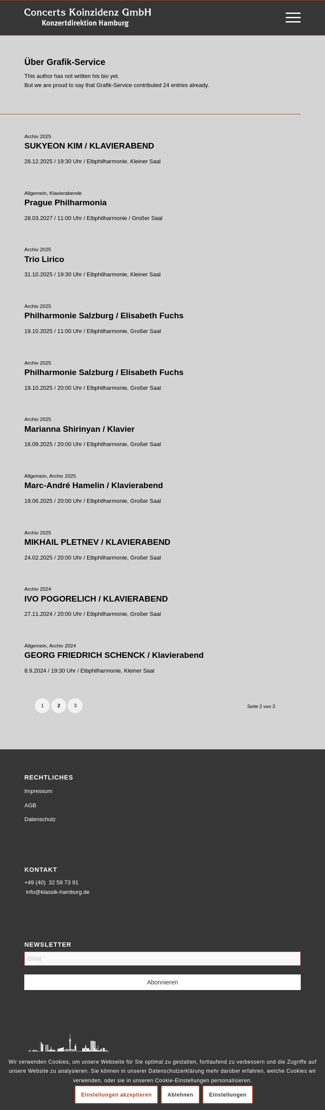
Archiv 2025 (37, 136)
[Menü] (289, 17)
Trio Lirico (44, 259)
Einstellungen (227, 1095)
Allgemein (35, 193)
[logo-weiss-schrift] (134, 17)
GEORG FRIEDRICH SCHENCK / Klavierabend (114, 655)
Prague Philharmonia (65, 202)
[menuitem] (289, 17)
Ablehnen (180, 1095)
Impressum (38, 791)
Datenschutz (39, 819)
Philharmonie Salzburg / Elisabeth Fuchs (103, 315)
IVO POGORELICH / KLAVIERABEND (96, 598)
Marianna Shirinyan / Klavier (79, 429)
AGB (30, 805)
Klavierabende (65, 193)
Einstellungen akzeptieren (116, 1095)
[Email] (162, 958)
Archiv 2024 (37, 589)
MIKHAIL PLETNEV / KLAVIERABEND (97, 542)
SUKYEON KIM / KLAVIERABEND (89, 145)
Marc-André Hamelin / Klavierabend (93, 485)
